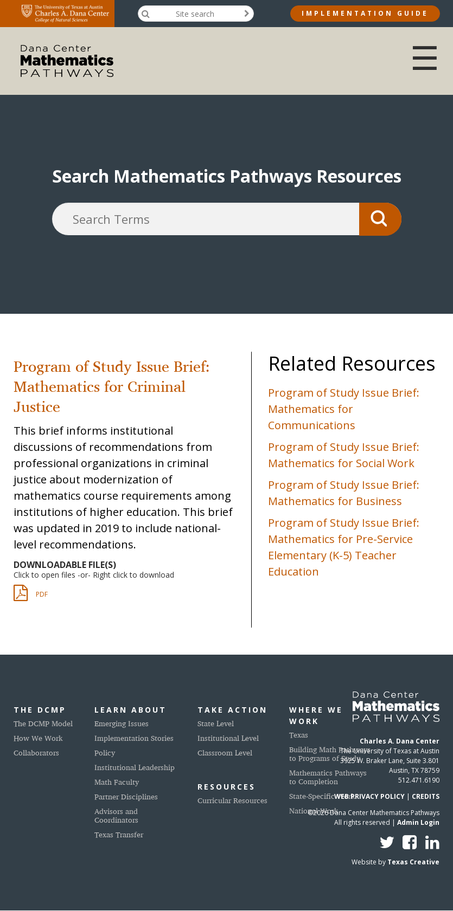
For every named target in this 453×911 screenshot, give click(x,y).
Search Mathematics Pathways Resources (226, 176)
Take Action (232, 710)
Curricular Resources (232, 800)
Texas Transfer (118, 834)
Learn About (130, 710)
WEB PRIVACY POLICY (369, 796)
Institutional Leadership (134, 767)
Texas (298, 734)
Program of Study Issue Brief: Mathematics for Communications (343, 408)
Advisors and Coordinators (116, 815)
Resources (226, 786)
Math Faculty (116, 782)
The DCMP (40, 710)
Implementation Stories (134, 738)
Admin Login (418, 822)
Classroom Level (224, 752)
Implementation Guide (365, 13)
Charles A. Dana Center (399, 741)
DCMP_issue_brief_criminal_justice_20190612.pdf (49, 595)
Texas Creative (413, 862)
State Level (215, 723)
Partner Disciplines (126, 796)
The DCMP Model (43, 723)
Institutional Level (228, 738)
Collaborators (36, 752)
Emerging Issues (121, 723)
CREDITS (425, 796)
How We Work (38, 738)
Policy (104, 752)
